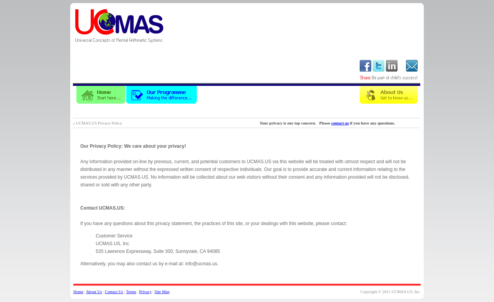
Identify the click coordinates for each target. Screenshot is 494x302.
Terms (131, 292)
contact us (343, 123)
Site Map (161, 292)
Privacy (145, 292)
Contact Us (114, 292)
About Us (94, 292)
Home (78, 292)
